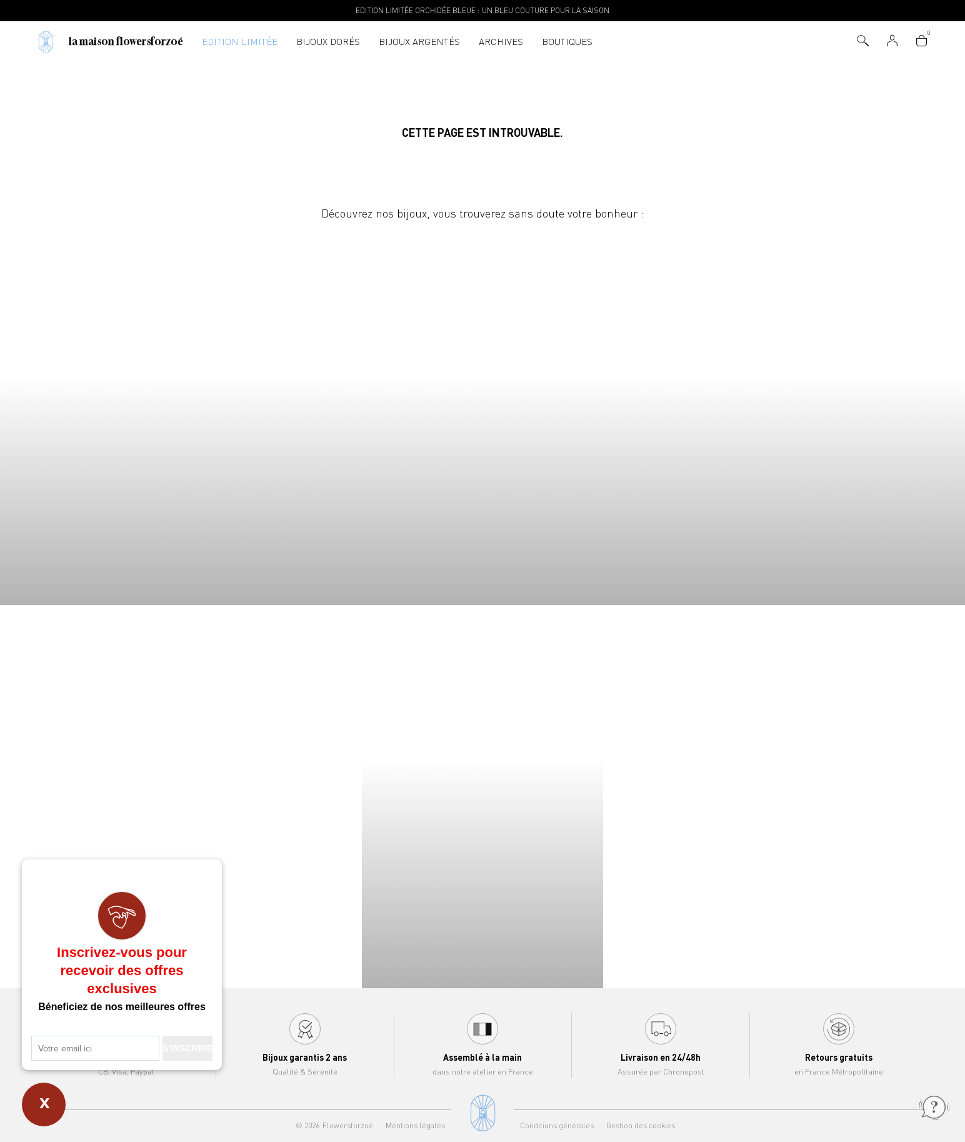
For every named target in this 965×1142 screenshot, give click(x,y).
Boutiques (567, 42)
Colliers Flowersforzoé (120, 414)
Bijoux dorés (328, 42)
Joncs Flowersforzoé (844, 414)
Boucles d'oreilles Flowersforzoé (603, 414)
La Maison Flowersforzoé (126, 41)
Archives (501, 42)
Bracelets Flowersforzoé (361, 414)
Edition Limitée (240, 42)
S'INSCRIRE (187, 1048)
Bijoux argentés (419, 42)
